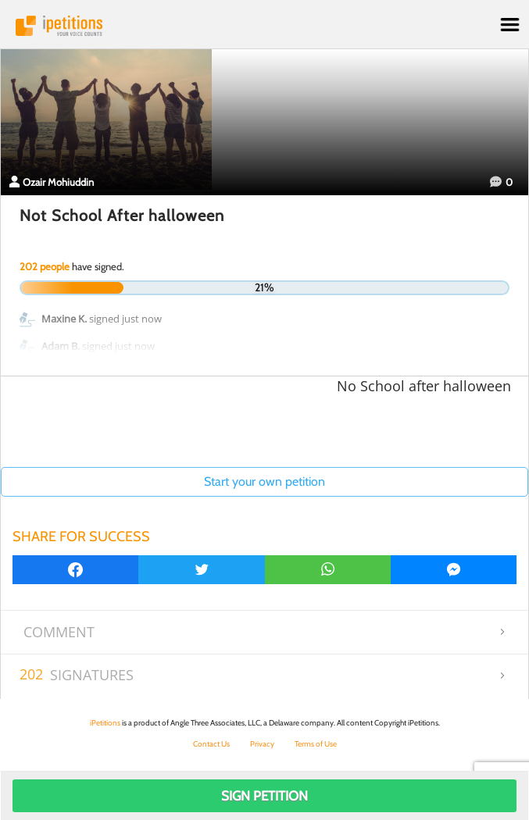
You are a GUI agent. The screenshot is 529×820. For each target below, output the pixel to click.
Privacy (262, 744)
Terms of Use (316, 744)
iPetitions (264, 26)
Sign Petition (264, 796)
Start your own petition (264, 481)
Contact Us (211, 744)
